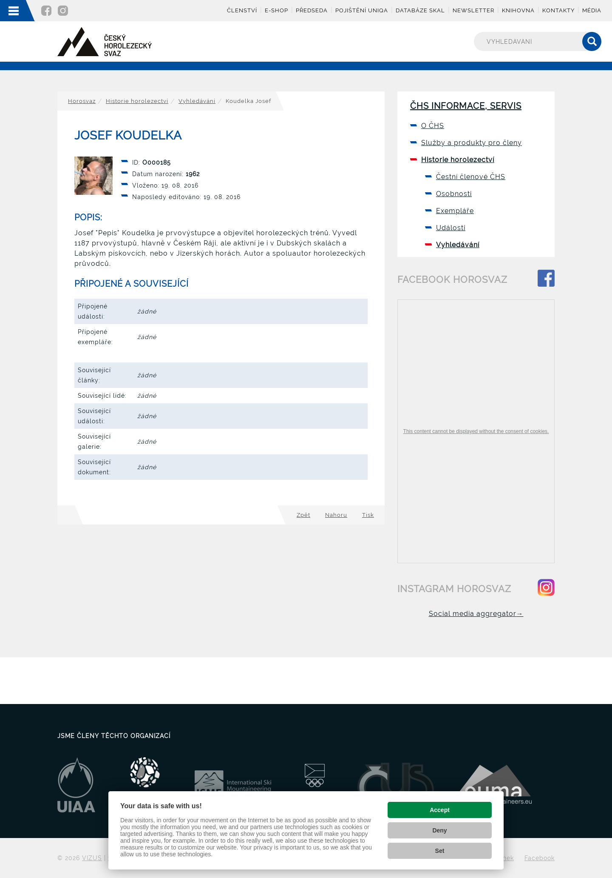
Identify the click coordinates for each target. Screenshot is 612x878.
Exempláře (455, 211)
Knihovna (518, 10)
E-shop (276, 10)
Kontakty (558, 10)
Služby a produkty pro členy (471, 143)
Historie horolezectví (137, 101)
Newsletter (473, 10)
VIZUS (92, 858)
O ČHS (432, 126)
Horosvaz (82, 101)
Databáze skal (420, 10)
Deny (439, 830)
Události (450, 228)
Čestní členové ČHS (470, 177)
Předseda (312, 10)
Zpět (303, 515)
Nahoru (336, 515)
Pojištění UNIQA (361, 10)
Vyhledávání (196, 101)
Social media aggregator (476, 614)
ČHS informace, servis (465, 106)
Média (591, 10)
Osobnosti (454, 194)
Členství (242, 10)
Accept (440, 810)
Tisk (368, 515)
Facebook (539, 858)
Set (440, 850)
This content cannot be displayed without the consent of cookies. (476, 431)
